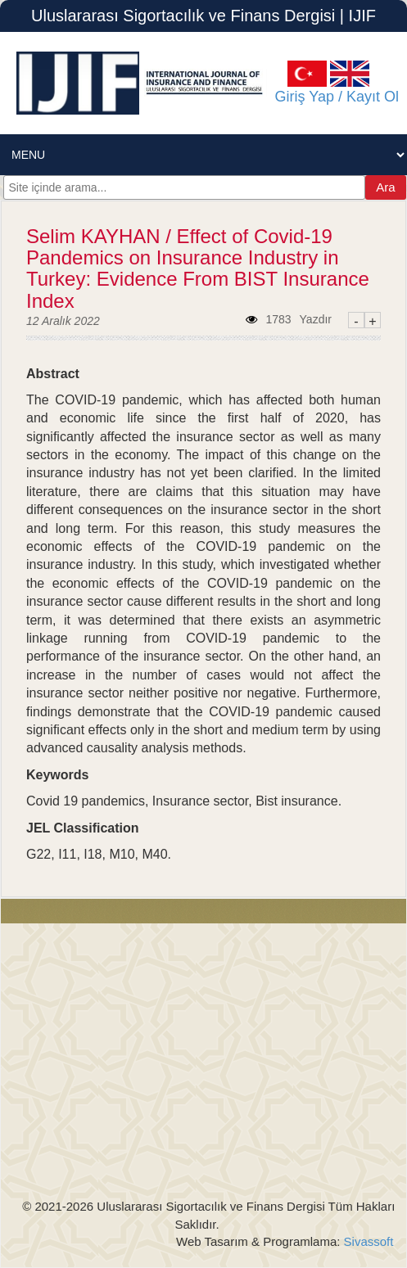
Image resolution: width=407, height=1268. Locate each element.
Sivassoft (366, 1241)
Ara (385, 187)
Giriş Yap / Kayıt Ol (329, 96)
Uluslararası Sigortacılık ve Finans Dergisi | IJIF (203, 16)
